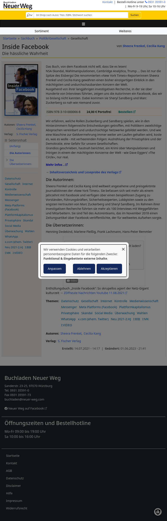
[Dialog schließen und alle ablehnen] (123, 247)
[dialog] (83, 260)
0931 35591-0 (156, 2)
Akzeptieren (109, 269)
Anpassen (55, 269)
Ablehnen (84, 269)
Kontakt (107, 2)
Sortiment (42, 31)
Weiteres (125, 31)
